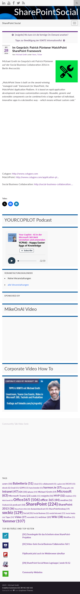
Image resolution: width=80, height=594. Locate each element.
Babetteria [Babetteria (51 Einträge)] (23, 483)
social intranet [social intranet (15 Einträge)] (57, 513)
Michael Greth (21, 54)
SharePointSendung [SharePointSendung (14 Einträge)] (59, 509)
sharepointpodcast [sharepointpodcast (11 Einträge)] (39, 509)
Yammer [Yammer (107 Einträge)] (13, 521)
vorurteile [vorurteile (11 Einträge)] (32, 517)
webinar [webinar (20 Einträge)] (44, 517)
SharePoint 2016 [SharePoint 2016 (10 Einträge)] (22, 509)
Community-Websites (32, 572)
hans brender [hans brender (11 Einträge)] (36, 488)
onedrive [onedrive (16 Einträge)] (66, 500)
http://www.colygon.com (25, 173)
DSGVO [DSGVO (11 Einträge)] (70, 484)
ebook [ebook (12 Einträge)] (6, 488)
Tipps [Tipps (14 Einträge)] (9, 517)
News (34, 54)
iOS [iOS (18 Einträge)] (23, 492)
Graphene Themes (26, 590)
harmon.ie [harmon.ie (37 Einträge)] (52, 487)
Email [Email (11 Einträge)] (15, 488)
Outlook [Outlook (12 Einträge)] (7, 505)
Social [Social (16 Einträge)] (28, 513)
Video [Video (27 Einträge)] (20, 517)
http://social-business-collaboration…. (53, 184)
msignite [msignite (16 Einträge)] (47, 496)
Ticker (39, 54)
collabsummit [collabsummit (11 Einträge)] (49, 484)
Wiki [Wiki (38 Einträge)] (57, 517)
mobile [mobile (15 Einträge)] (36, 496)
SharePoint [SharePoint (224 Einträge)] (42, 503)
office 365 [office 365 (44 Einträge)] (50, 500)
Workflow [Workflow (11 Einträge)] (69, 517)
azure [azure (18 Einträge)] (7, 483)
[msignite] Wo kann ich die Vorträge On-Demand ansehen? (41, 35)
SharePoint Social (11, 23)
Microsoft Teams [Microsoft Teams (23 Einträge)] (19, 495)
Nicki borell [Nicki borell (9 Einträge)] (7, 500)
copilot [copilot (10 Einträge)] (61, 484)
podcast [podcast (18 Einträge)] (19, 505)
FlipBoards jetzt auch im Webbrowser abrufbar (43, 553)
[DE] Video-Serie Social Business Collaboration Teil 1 (46, 544)
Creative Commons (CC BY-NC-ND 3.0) (17, 588)
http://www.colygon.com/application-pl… (37, 177)
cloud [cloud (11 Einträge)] (38, 484)
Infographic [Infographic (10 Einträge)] (67, 488)
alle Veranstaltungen (18, 284)
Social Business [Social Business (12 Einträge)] (41, 513)
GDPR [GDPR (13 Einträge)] (24, 488)
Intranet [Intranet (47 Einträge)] (10, 491)
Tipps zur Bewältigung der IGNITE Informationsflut (38, 40)
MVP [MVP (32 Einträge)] (59, 495)
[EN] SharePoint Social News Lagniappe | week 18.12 (46, 563)
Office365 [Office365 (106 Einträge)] (26, 499)
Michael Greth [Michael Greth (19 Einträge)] (47, 491)
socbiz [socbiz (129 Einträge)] (12, 512)
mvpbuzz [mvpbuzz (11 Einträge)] (70, 496)
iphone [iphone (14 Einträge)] (32, 492)
